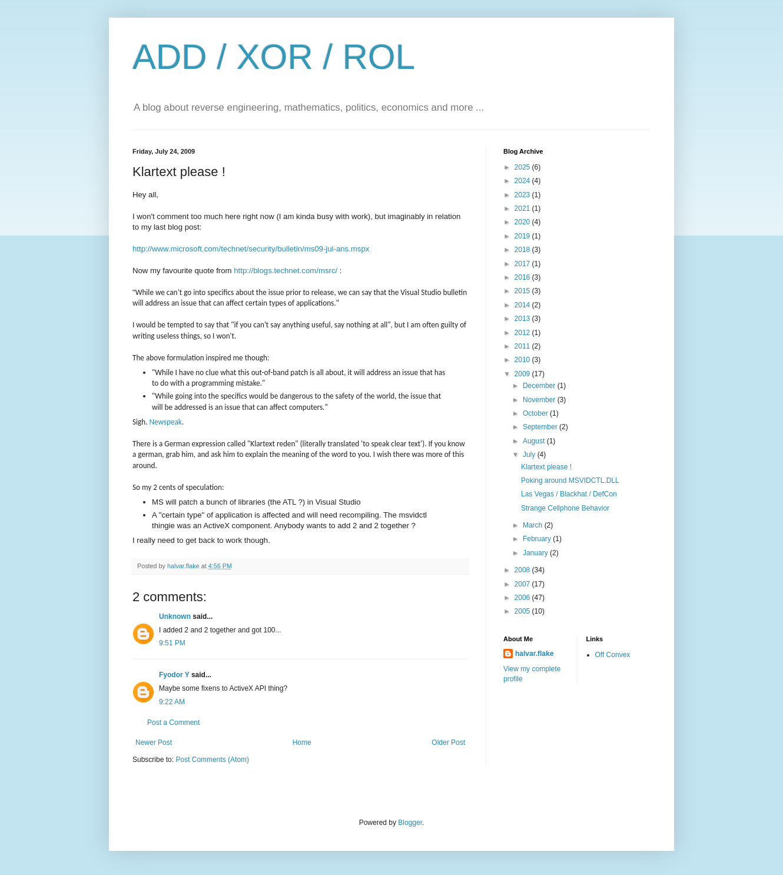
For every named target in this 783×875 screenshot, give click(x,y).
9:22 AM (172, 702)
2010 (523, 360)
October (536, 413)
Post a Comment (173, 722)
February (538, 539)
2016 (523, 277)
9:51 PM (172, 643)
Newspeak (166, 422)
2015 (523, 291)
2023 (523, 195)
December (540, 386)
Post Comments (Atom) (212, 759)
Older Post (448, 742)
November (540, 400)
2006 (523, 598)
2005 (523, 611)
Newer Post (153, 742)
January (536, 553)
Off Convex (613, 655)
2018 (523, 250)
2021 (523, 208)
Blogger (410, 822)
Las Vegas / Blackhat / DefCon (569, 494)
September (541, 427)
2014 (523, 305)
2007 (523, 584)
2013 (523, 318)
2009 (523, 374)
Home (302, 742)
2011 (523, 346)
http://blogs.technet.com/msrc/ (285, 270)
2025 (523, 167)
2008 (523, 570)
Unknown (175, 616)
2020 (523, 222)
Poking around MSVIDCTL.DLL (570, 480)
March (534, 525)
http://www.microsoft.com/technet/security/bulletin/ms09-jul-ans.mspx (250, 248)
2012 (523, 333)
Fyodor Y (174, 675)
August (535, 441)
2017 (523, 264)
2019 (523, 236)
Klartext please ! (546, 467)
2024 (523, 181)
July (530, 454)
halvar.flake (534, 653)
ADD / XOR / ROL (273, 57)
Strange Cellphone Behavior (565, 508)
